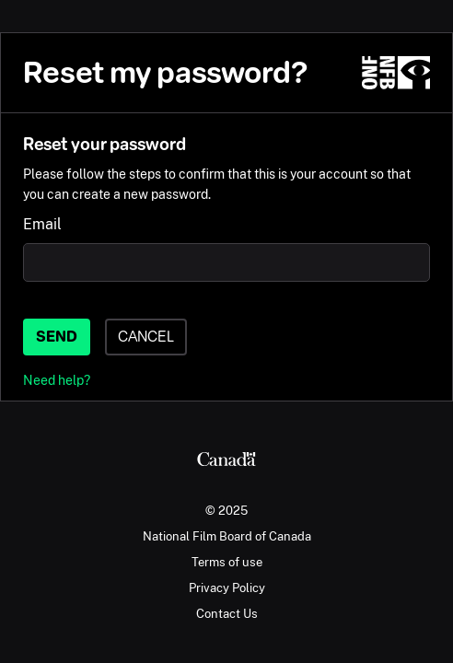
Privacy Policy (227, 587)
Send (56, 336)
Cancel (146, 336)
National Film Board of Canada (227, 536)
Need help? (56, 380)
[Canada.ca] (226, 461)
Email (42, 224)
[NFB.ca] (396, 72)
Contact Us (227, 613)
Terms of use (227, 561)
